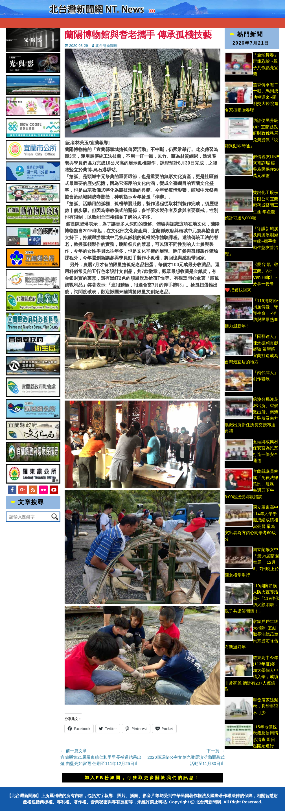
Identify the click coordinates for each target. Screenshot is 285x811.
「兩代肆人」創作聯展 (265, 379)
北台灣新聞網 (106, 45)
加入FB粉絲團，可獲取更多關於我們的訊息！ (142, 777)
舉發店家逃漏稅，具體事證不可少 (265, 706)
